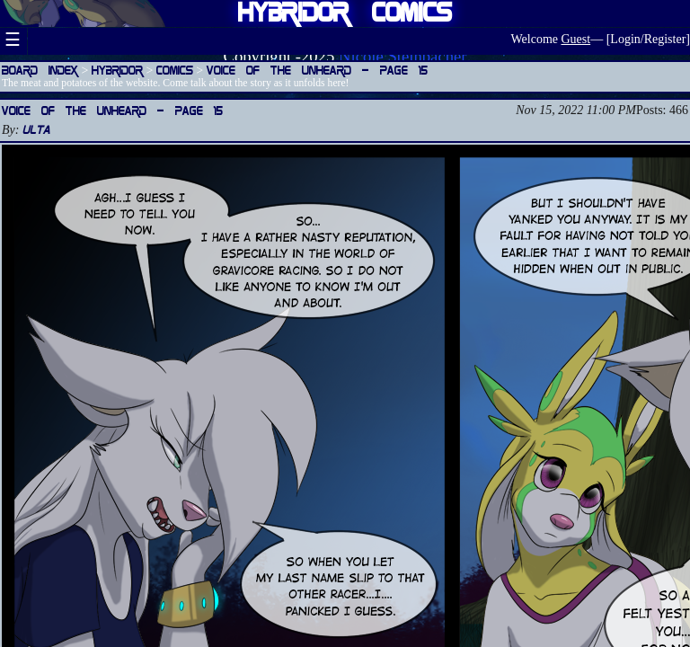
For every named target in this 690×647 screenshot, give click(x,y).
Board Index (40, 69)
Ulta (36, 129)
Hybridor (117, 69)
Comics (174, 69)
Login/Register (648, 39)
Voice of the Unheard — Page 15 (317, 69)
